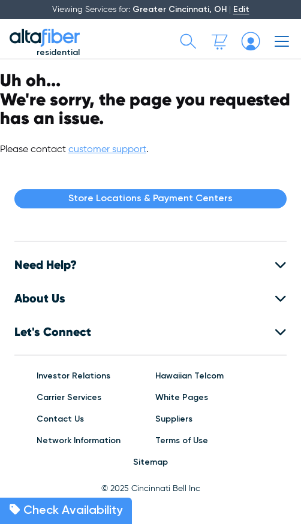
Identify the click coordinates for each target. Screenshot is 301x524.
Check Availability (66, 510)
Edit (241, 9)
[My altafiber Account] (250, 41)
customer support (107, 150)
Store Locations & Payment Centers (150, 199)
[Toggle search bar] (188, 41)
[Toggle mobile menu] (281, 41)
